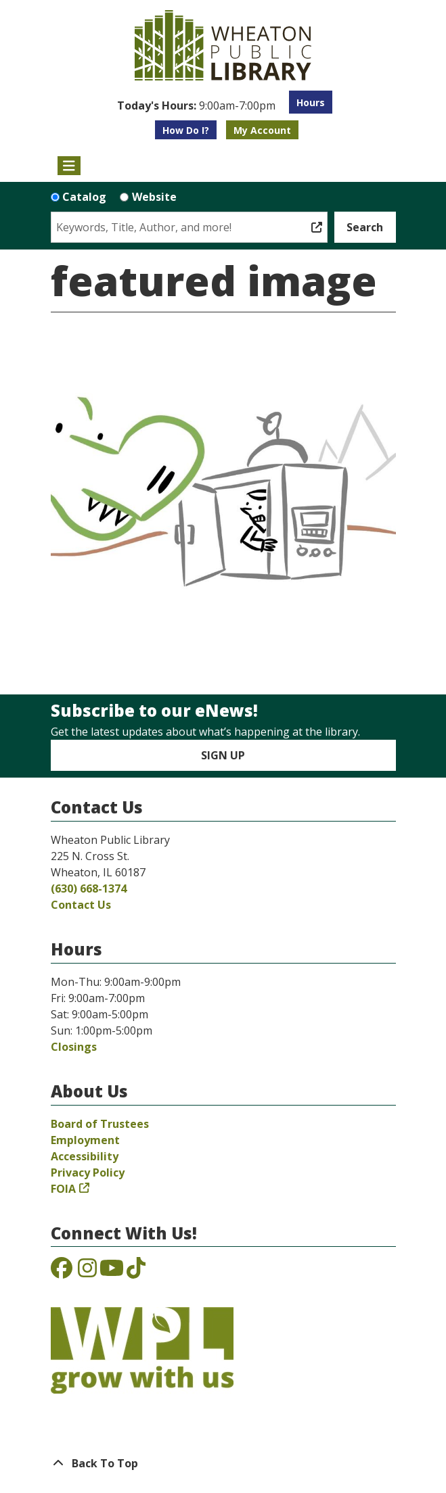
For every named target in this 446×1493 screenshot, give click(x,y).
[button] (196, 105)
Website (154, 196)
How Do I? (185, 130)
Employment (85, 1140)
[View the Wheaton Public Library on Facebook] (61, 1271)
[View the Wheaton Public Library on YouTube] (111, 1271)
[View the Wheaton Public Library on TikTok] (136, 1271)
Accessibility (84, 1156)
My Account (262, 130)
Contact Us (81, 904)
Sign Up (223, 755)
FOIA (63, 1188)
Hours (310, 102)
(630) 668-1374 (89, 888)
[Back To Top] (223, 1463)
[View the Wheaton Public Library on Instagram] (87, 1271)
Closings (74, 1046)
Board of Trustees (100, 1123)
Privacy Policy (88, 1172)
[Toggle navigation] (69, 165)
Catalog (84, 196)
